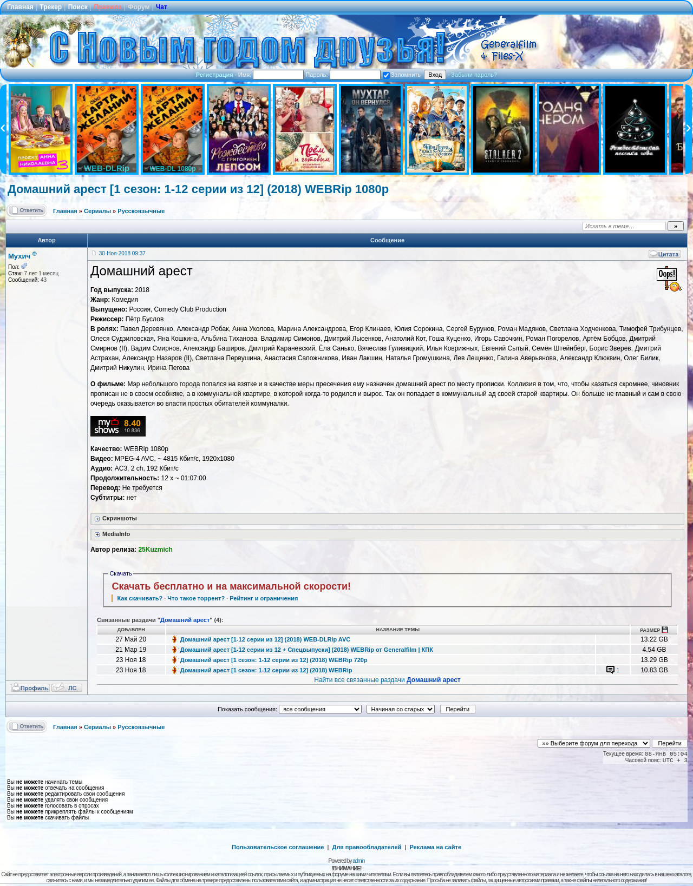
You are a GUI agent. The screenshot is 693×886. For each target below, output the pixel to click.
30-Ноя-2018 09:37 (122, 253)
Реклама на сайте (435, 847)
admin (358, 861)
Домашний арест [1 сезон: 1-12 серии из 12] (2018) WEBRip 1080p (198, 189)
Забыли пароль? (474, 74)
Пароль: (342, 74)
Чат (161, 7)
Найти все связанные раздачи (387, 680)
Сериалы (97, 211)
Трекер (51, 7)
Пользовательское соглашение (278, 847)
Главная (20, 7)
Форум (138, 7)
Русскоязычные (141, 211)
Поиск (78, 7)
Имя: (271, 74)
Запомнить (402, 74)
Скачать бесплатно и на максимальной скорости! (231, 586)
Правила (108, 7)
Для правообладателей (367, 847)
